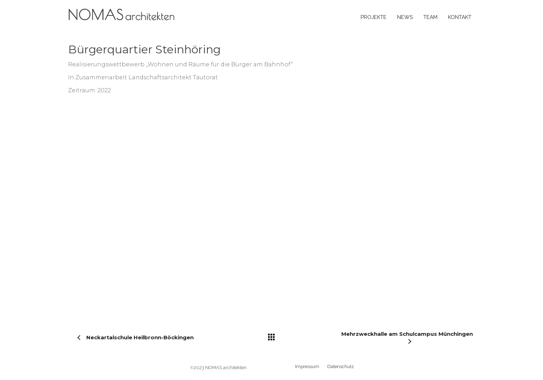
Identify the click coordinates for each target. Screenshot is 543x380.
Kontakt (459, 17)
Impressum (307, 366)
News (405, 17)
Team (430, 17)
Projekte (374, 17)
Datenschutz (340, 366)
